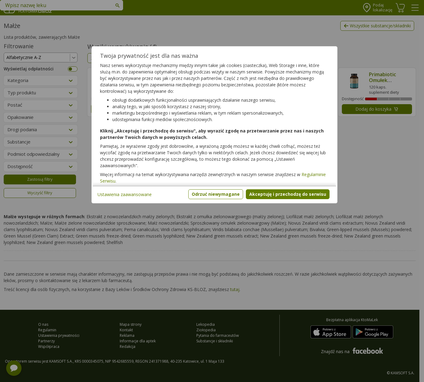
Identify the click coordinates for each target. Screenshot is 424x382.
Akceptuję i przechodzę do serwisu (287, 194)
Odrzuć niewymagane (216, 194)
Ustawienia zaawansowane (125, 194)
